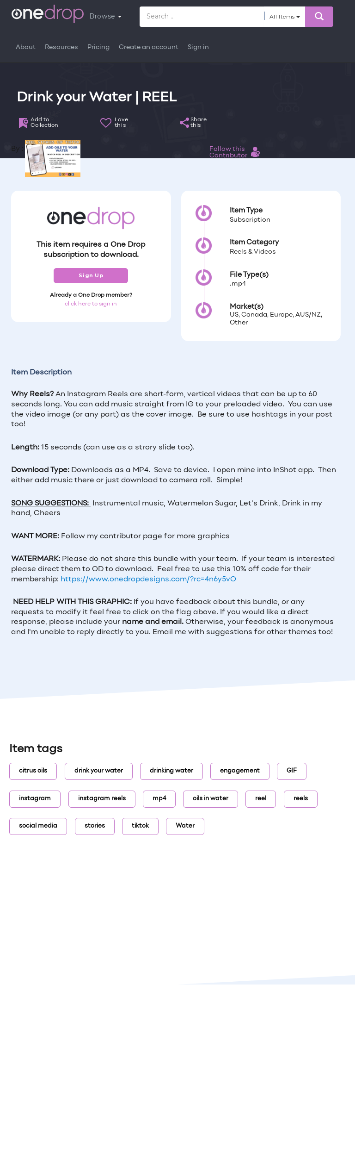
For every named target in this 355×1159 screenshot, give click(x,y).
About (26, 47)
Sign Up (91, 275)
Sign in (198, 47)
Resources (61, 47)
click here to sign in (91, 304)
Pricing (98, 47)
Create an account (148, 47)
